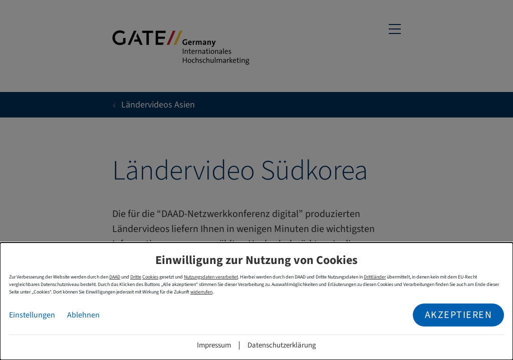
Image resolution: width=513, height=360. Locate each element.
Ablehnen (83, 315)
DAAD (114, 277)
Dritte (135, 277)
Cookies (150, 277)
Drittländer (375, 277)
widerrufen (201, 292)
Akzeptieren (458, 315)
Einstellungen (32, 315)
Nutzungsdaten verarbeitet (211, 277)
